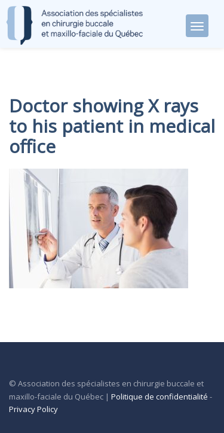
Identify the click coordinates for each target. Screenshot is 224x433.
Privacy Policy (33, 409)
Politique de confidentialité (159, 396)
